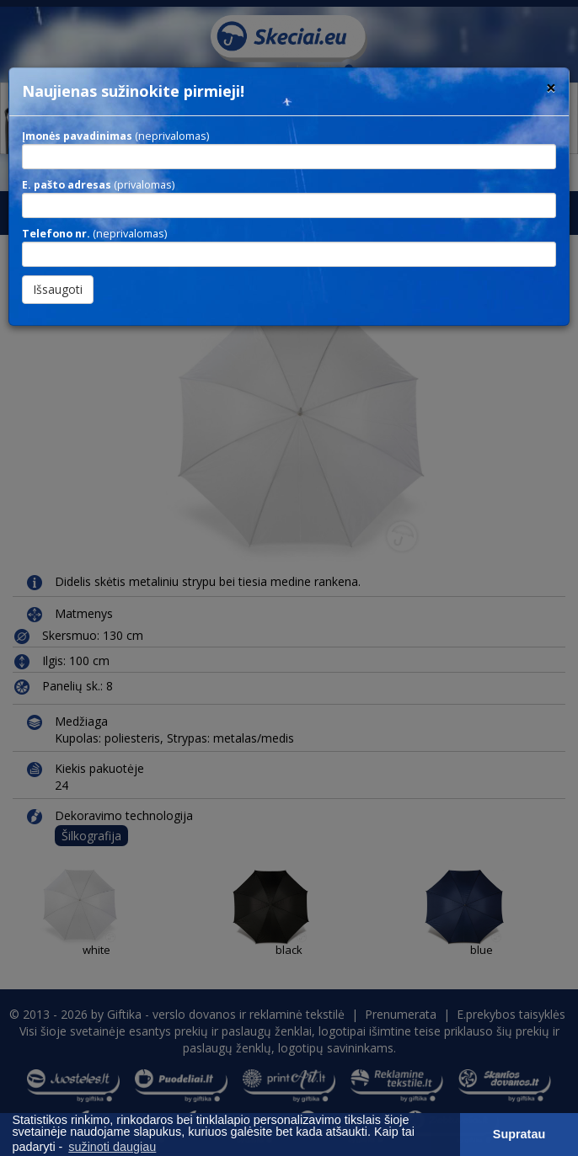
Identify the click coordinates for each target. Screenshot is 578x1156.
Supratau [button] (519, 1134)
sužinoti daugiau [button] (112, 1146)
